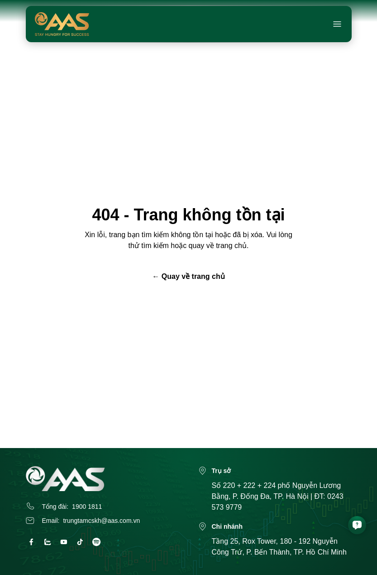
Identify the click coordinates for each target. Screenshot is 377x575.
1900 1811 (87, 506)
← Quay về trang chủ (188, 276)
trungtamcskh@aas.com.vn (101, 520)
